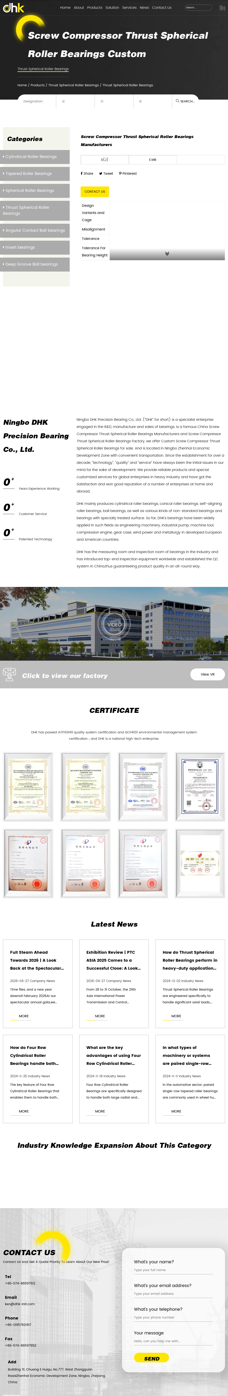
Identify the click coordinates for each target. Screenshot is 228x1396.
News (144, 8)
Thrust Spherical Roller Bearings (43, 69)
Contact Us (161, 8)
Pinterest (128, 174)
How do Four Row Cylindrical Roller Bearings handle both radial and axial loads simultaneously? (33, 1064)
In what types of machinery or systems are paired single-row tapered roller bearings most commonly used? (187, 1064)
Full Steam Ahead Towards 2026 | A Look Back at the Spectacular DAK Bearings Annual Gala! (35, 968)
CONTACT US (95, 191)
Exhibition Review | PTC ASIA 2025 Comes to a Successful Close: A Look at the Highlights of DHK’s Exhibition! (113, 968)
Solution (112, 8)
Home (65, 8)
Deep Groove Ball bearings (30, 264)
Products (94, 8)
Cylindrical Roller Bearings (30, 157)
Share (87, 174)
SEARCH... (185, 101)
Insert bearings (19, 247)
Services (129, 8)
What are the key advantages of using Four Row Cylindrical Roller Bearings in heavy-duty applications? (113, 1064)
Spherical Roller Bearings (28, 190)
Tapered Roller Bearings (27, 174)
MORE (24, 1016)
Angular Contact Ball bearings (34, 230)
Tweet (106, 174)
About (79, 8)
